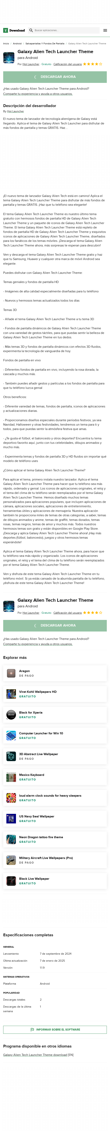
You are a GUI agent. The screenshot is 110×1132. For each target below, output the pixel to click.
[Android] (17, 44)
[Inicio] (6, 44)
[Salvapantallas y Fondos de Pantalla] (45, 44)
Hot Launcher (15, 111)
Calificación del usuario (78, 64)
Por (28, 64)
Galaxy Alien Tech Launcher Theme (55, 54)
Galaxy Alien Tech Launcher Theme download (35, 1055)
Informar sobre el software (55, 1029)
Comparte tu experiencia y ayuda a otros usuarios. (38, 94)
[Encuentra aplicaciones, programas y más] (64, 30)
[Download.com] (14, 30)
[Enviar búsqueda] (31, 30)
